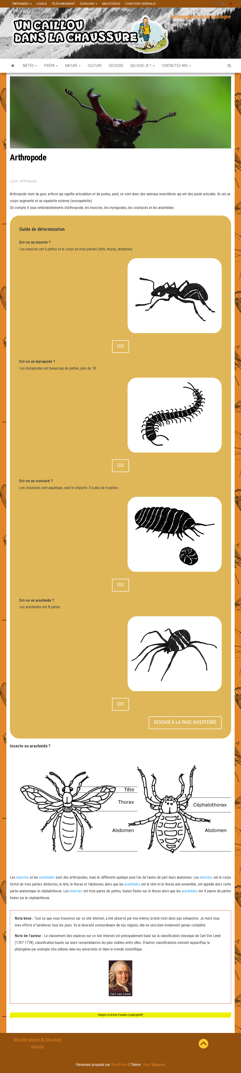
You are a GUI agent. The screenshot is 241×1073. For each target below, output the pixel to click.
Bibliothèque (111, 3)
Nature (73, 65)
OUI (120, 346)
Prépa (51, 65)
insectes (22, 877)
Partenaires (22, 3)
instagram (223, 4)
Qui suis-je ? (142, 65)
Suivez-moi (88, 3)
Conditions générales (140, 3)
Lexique (41, 3)
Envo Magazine (154, 1064)
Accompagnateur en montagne (200, 17)
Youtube (231, 4)
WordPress (119, 1064)
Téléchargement (63, 3)
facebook (216, 4)
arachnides (47, 877)
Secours (116, 65)
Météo (30, 65)
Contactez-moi (176, 65)
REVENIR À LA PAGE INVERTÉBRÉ (185, 722)
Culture (95, 65)
